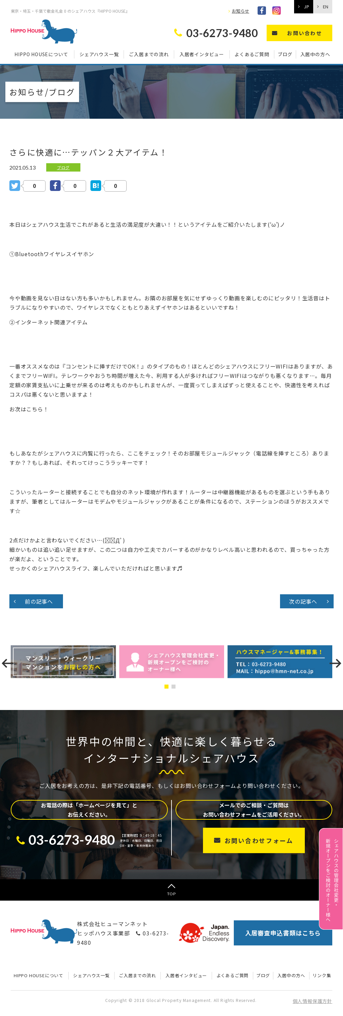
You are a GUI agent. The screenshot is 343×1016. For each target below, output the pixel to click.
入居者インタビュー (202, 54)
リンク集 (322, 975)
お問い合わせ (304, 32)
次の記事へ (303, 601)
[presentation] (7, 663)
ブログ (285, 54)
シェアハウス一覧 (99, 54)
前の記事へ (39, 601)
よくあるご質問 (251, 54)
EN (325, 6)
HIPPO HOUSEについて (41, 54)
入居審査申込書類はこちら (283, 932)
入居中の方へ (315, 54)
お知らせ (240, 11)
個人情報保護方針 (312, 1001)
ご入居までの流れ (148, 54)
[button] (168, 687)
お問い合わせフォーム (258, 840)
